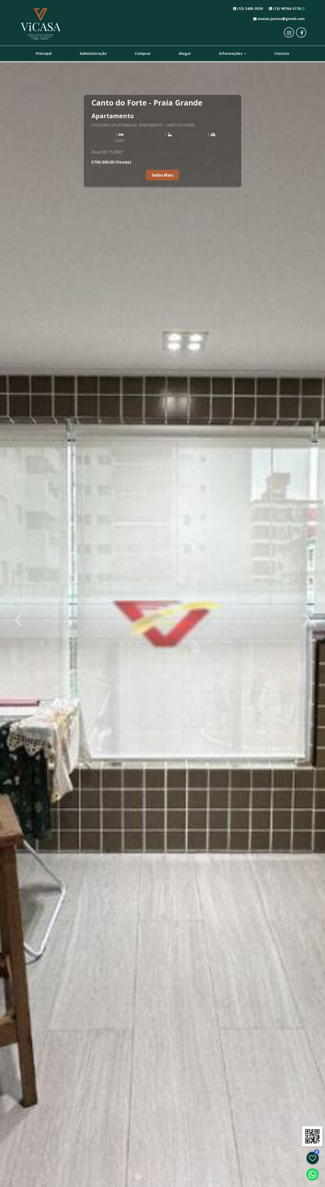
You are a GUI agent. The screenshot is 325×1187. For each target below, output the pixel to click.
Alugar (185, 53)
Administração (93, 53)
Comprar (143, 53)
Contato (281, 53)
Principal (44, 53)
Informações (232, 53)
